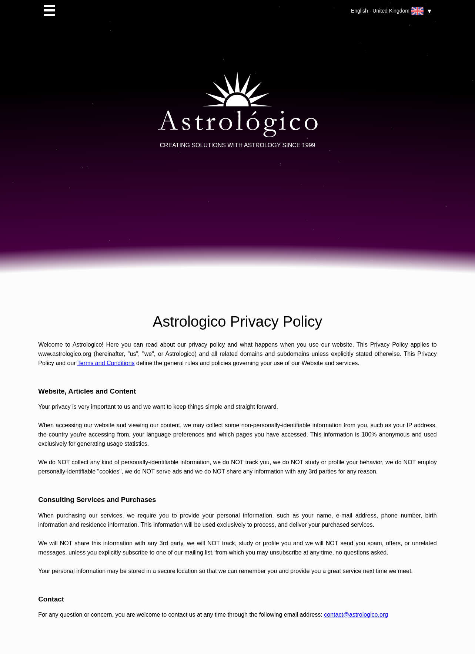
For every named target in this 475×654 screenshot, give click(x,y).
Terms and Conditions (106, 363)
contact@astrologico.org (356, 614)
